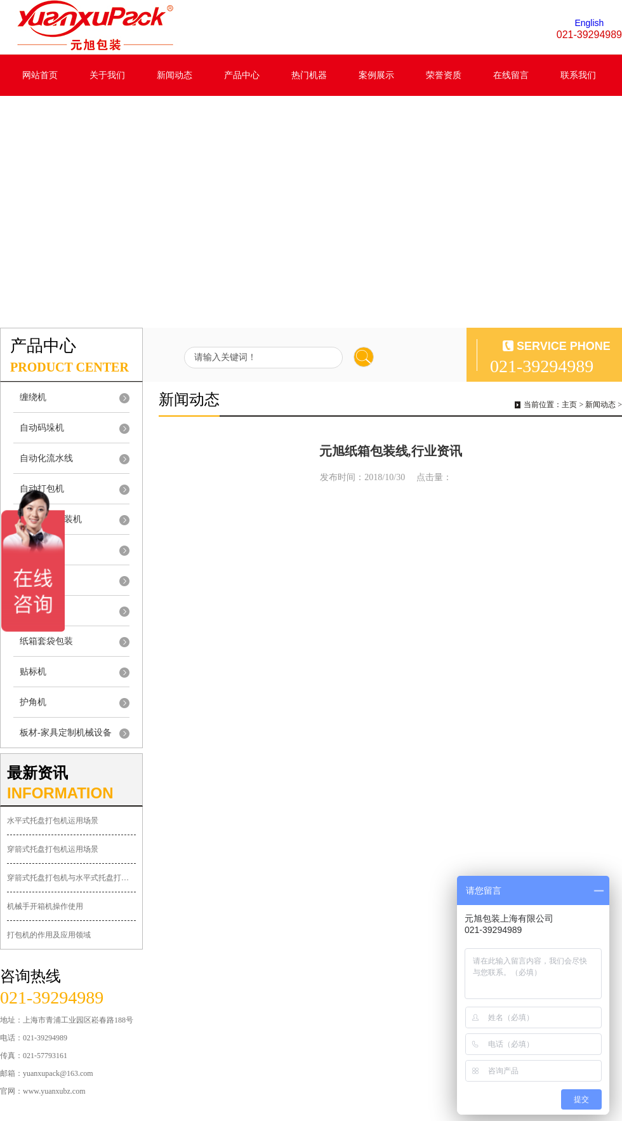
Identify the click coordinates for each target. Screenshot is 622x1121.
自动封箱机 (42, 549)
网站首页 (40, 75)
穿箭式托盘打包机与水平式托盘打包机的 (71, 877)
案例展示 (376, 75)
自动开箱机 (42, 580)
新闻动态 (174, 75)
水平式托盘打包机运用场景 (52, 820)
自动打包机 (42, 488)
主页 (569, 404)
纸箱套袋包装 (46, 641)
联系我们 (578, 75)
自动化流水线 (46, 458)
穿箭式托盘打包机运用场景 (52, 849)
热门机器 (309, 75)
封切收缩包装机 (51, 519)
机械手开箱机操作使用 (45, 906)
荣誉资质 (443, 75)
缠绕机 (33, 397)
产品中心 (242, 75)
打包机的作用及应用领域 (49, 934)
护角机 (33, 702)
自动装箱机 (42, 610)
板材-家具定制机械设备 (66, 732)
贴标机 (33, 671)
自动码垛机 (42, 428)
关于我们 (107, 75)
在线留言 (511, 75)
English (589, 23)
